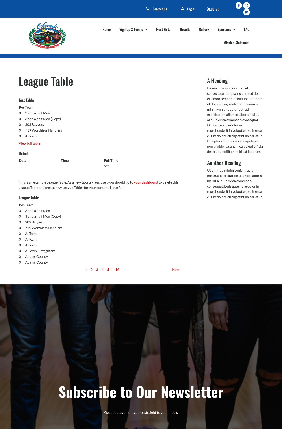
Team (29, 107)
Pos (22, 107)
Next (176, 269)
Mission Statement (236, 42)
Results (185, 29)
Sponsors (226, 29)
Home (106, 29)
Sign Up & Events (133, 29)
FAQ (246, 29)
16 (117, 269)
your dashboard (146, 182)
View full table (29, 143)
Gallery (204, 29)
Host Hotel (163, 29)
